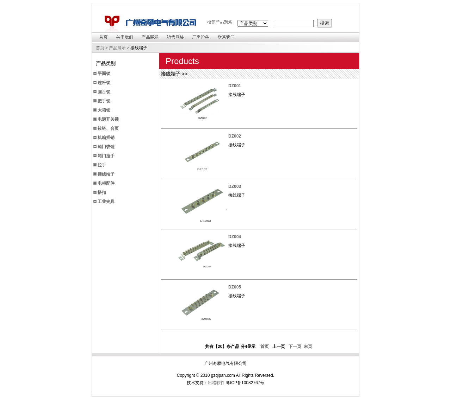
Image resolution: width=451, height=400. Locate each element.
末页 (307, 346)
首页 (100, 47)
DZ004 (234, 236)
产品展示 (117, 47)
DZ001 (234, 85)
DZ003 (234, 186)
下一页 (295, 346)
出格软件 (216, 382)
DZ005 (234, 287)
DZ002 (234, 136)
